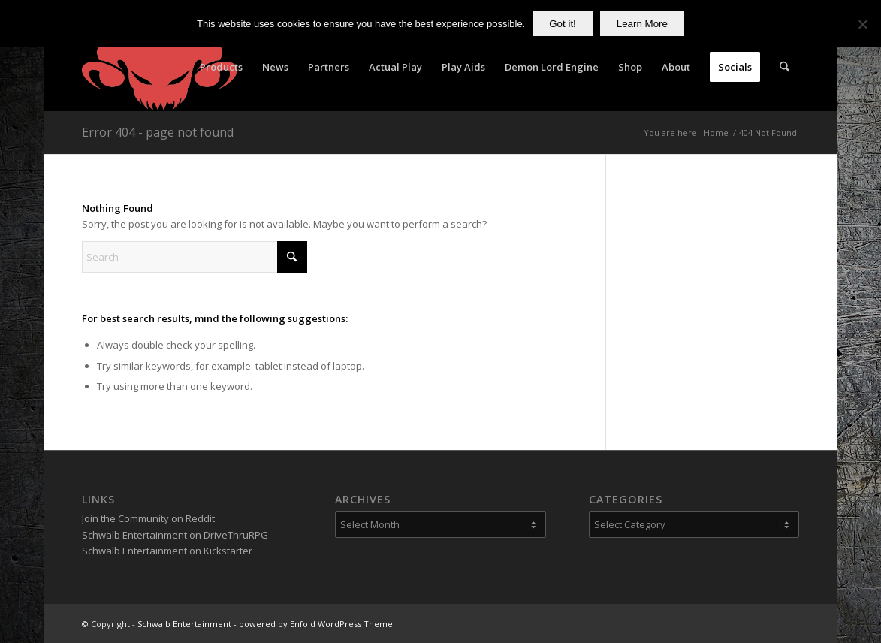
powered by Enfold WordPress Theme (316, 623)
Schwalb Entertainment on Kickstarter (167, 550)
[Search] (784, 66)
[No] (862, 24)
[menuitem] (221, 66)
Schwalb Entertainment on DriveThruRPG (175, 535)
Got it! (562, 23)
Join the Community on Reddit (148, 518)
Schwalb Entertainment (184, 623)
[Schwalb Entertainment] (159, 66)
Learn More (642, 23)
